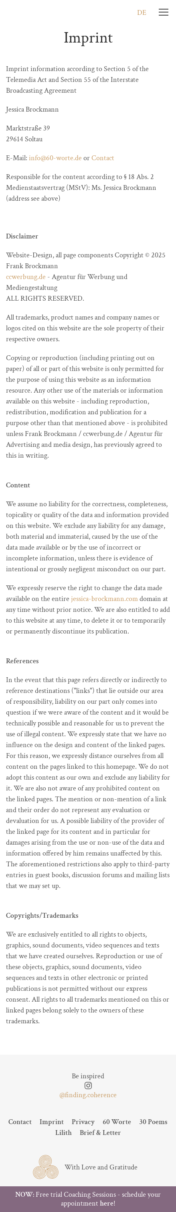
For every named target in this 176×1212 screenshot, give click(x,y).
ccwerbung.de (26, 276)
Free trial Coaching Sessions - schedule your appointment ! (88, 1199)
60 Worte (117, 1121)
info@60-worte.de (55, 158)
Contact (102, 158)
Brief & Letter (100, 1132)
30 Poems (153, 1121)
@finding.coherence (88, 1095)
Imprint (52, 1121)
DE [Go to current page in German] (141, 12)
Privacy (83, 1121)
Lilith (63, 1132)
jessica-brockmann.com (104, 598)
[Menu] (164, 12)
